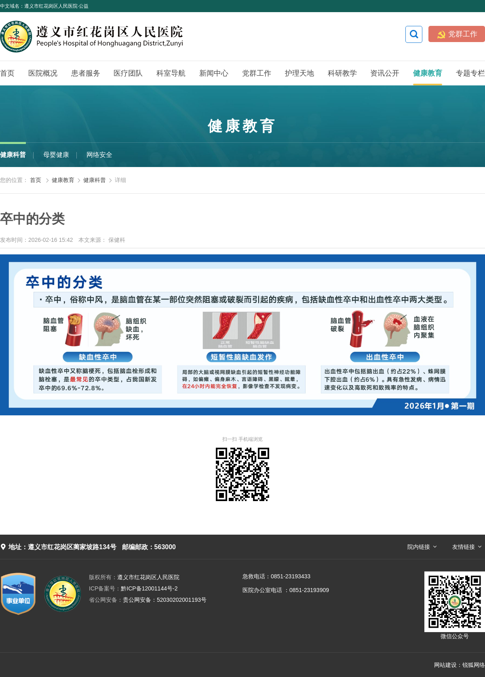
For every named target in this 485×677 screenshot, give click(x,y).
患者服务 (85, 73)
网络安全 (99, 154)
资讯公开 (384, 73)
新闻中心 (213, 73)
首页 (7, 73)
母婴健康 (56, 154)
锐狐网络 (473, 665)
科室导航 (171, 73)
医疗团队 (128, 73)
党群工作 (456, 34)
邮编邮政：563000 (149, 547)
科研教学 (342, 73)
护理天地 (299, 73)
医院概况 (42, 73)
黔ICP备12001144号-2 (133, 588)
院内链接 (418, 547)
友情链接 (463, 547)
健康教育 (427, 73)
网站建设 (445, 665)
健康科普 (13, 154)
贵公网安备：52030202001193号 (148, 600)
